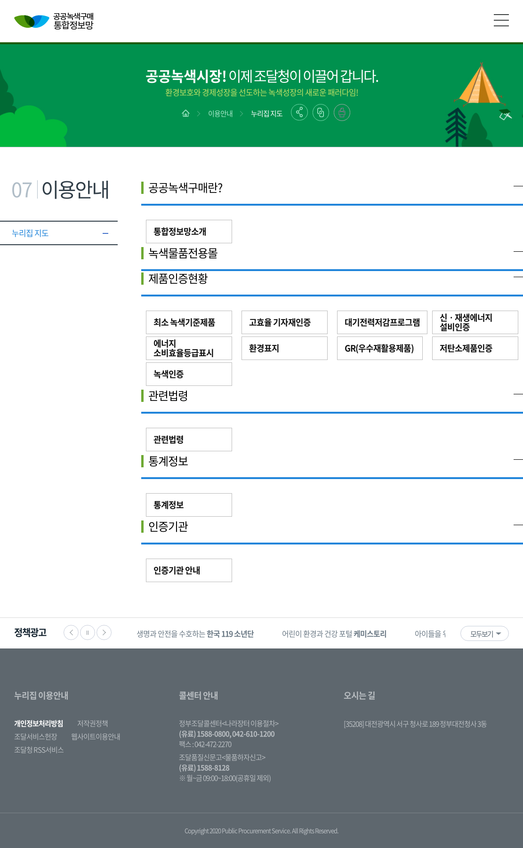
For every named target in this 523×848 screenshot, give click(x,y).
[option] (195, 633)
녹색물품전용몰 (182, 253)
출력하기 (342, 112)
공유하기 (299, 112)
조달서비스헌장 (35, 736)
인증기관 (168, 526)
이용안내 (220, 113)
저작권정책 (92, 723)
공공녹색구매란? (185, 187)
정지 (87, 632)
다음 (104, 632)
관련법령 (168, 395)
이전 (71, 632)
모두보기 (481, 634)
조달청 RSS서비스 (39, 749)
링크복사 (321, 112)
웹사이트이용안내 (95, 736)
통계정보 (168, 461)
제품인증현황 (178, 278)
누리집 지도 (266, 113)
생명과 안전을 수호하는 (195, 633)
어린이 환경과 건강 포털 (334, 633)
